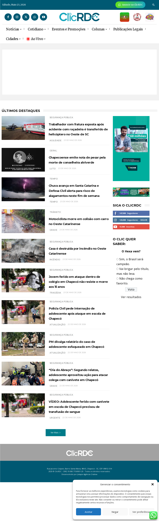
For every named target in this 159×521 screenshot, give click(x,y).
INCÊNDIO (55, 277)
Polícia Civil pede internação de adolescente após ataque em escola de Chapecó (79, 334)
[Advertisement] (79, 72)
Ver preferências (141, 511)
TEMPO (54, 186)
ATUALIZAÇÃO (58, 378)
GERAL (53, 154)
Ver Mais (56, 471)
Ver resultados (131, 297)
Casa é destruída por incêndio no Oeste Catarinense (70, 266)
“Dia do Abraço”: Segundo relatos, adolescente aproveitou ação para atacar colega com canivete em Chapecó (78, 403)
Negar (115, 511)
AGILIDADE (56, 145)
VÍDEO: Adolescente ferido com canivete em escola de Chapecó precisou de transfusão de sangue (78, 443)
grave (53, 246)
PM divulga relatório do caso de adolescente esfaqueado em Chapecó (79, 366)
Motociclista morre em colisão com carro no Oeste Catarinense (77, 234)
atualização (58, 346)
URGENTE (55, 456)
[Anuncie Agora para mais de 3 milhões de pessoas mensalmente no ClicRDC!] (130, 4)
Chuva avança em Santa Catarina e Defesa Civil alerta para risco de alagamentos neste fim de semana (79, 200)
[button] (152, 484)
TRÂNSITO (55, 223)
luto (53, 177)
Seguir (143, 220)
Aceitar (88, 511)
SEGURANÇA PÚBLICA (61, 117)
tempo (54, 214)
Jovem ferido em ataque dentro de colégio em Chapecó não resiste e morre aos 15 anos (75, 300)
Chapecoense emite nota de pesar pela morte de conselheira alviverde (79, 165)
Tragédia (55, 314)
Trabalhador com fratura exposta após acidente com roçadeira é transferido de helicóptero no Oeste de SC (78, 131)
